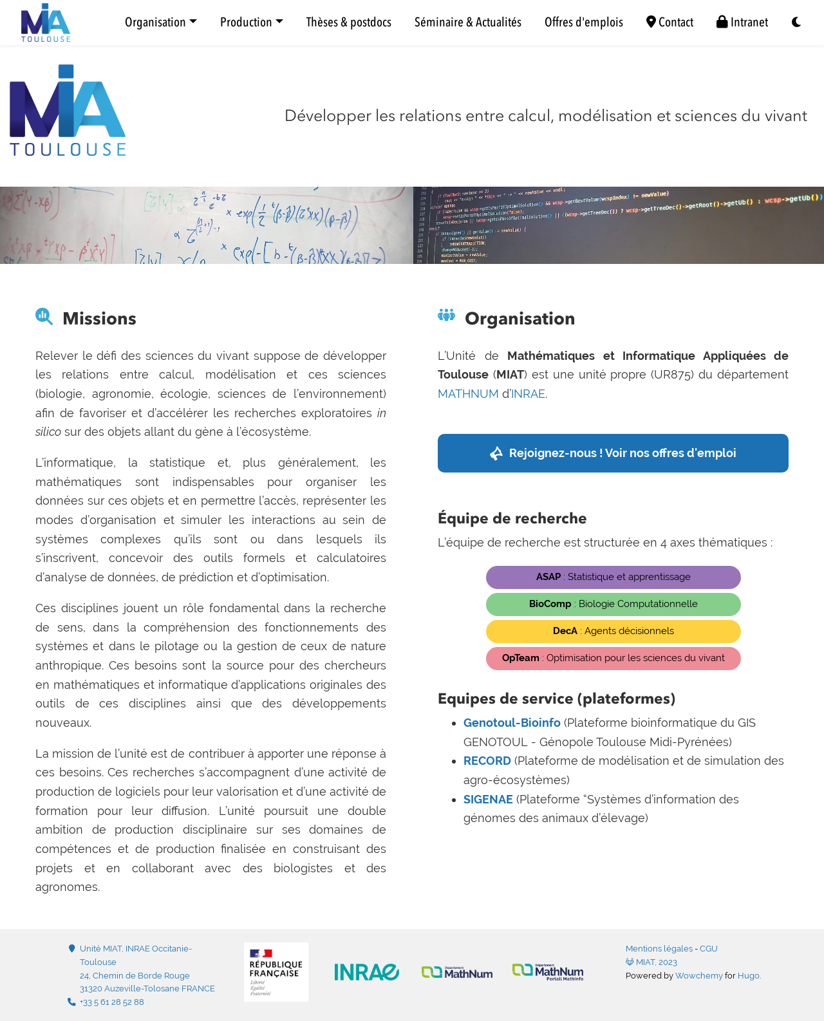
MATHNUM (468, 393)
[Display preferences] (797, 22)
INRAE (528, 393)
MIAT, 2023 (651, 962)
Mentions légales (659, 948)
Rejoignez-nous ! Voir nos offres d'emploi (622, 453)
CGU (709, 948)
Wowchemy (699, 975)
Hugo (749, 975)
